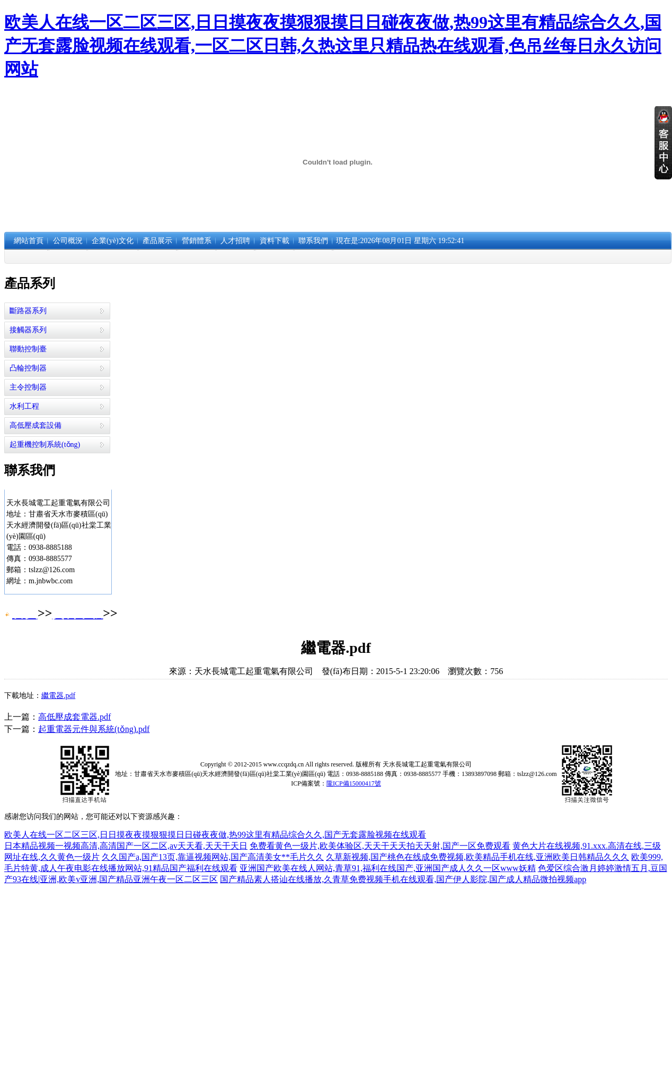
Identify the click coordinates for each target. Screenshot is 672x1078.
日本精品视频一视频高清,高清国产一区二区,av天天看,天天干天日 (125, 845)
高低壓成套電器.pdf (74, 716)
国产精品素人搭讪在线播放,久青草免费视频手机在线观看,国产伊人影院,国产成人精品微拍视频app (403, 879)
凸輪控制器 (28, 368)
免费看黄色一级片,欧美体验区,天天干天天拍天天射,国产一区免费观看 (380, 845)
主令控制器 (28, 387)
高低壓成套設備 (35, 425)
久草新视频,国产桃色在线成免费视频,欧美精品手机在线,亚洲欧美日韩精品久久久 (477, 856)
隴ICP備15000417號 (353, 783)
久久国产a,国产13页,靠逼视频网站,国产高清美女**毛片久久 (213, 856)
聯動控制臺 (28, 349)
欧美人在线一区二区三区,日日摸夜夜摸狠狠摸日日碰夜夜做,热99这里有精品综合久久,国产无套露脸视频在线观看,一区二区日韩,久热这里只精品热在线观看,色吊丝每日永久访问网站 (332, 46)
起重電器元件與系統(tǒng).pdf (93, 729)
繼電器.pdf (58, 696)
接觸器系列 (28, 330)
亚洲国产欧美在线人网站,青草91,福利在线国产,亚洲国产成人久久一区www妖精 (388, 868)
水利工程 (24, 406)
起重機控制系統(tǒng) (45, 445)
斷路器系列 (28, 311)
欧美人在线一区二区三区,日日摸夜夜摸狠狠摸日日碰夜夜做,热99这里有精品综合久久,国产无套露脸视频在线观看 (215, 834)
